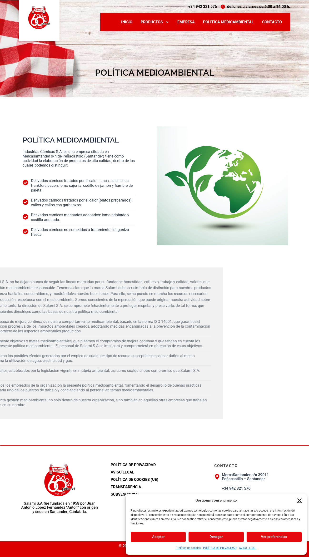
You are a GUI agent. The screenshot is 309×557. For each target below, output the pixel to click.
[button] (299, 500)
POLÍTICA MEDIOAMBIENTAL (228, 22)
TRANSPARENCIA (126, 487)
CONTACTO (272, 22)
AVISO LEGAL (247, 548)
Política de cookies (189, 548)
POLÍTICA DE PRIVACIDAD (220, 548)
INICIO (126, 22)
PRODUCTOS (155, 22)
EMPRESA (186, 22)
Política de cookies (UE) (134, 479)
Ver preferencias (274, 537)
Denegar (216, 537)
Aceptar (158, 537)
